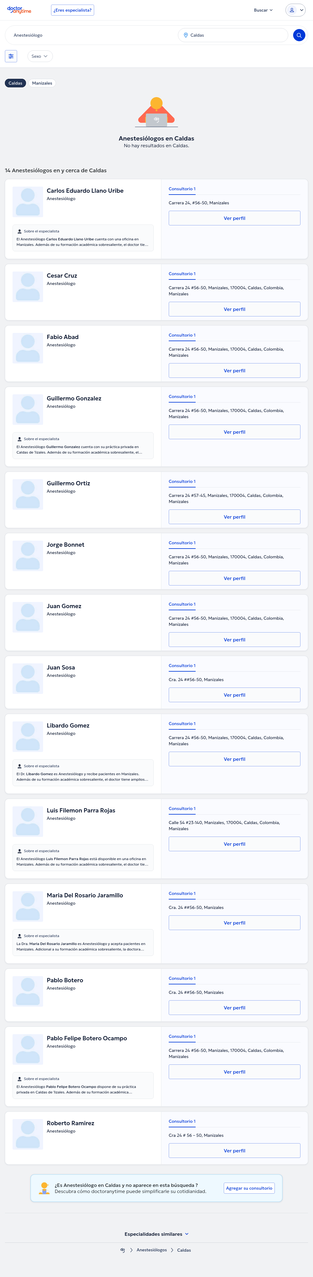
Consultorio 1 (182, 189)
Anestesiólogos (151, 1250)
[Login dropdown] (295, 10)
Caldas (15, 83)
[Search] (299, 35)
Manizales (42, 83)
